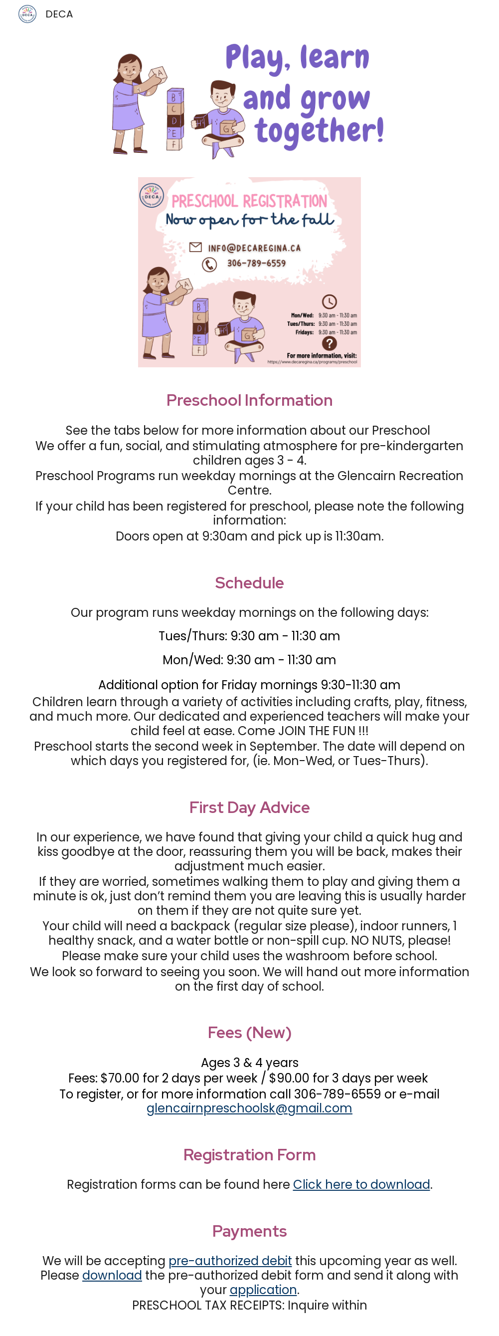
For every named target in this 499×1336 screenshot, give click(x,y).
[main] (249, 400)
